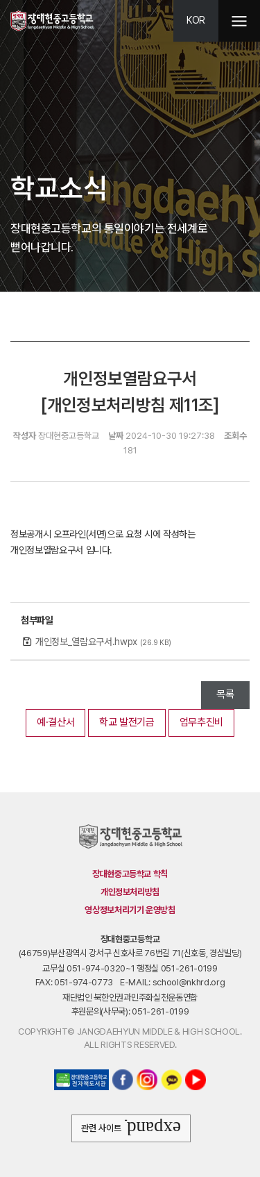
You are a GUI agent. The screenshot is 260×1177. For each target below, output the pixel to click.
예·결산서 (55, 722)
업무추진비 (201, 722)
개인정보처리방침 (130, 892)
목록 (225, 694)
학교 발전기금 (127, 722)
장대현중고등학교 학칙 (130, 874)
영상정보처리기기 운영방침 (130, 910)
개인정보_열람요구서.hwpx (103, 641)
